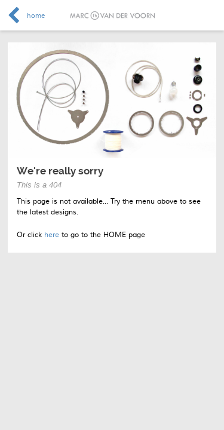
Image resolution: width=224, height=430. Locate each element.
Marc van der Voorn (112, 15)
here (51, 235)
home (36, 15)
